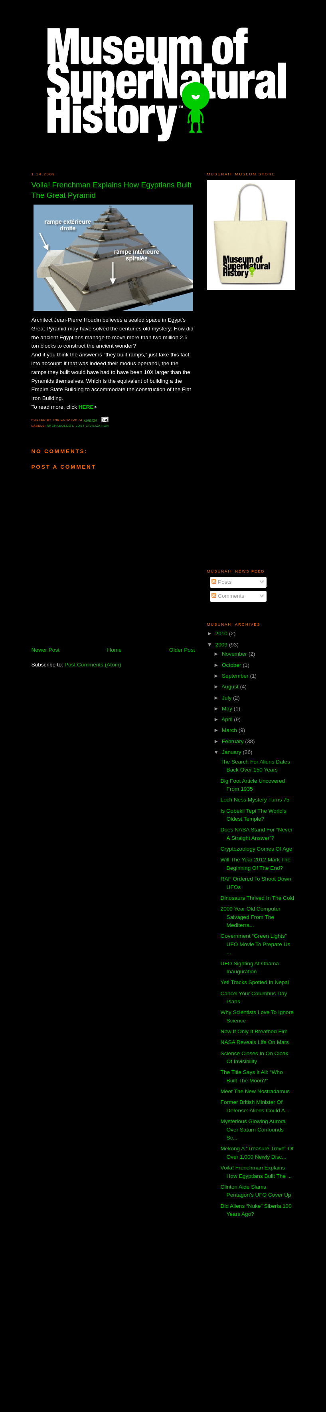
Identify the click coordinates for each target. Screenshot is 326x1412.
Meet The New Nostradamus (255, 1091)
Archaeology (60, 426)
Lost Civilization (92, 426)
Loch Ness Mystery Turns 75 (255, 800)
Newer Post (46, 650)
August (230, 687)
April (227, 719)
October (232, 665)
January (232, 752)
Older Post (182, 650)
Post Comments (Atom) (93, 665)
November (235, 654)
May (228, 709)
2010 (222, 633)
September (236, 676)
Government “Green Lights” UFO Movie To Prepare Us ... (255, 944)
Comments (227, 596)
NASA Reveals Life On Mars (255, 1042)
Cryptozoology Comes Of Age (256, 849)
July (227, 698)
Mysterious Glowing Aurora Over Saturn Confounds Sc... (253, 1129)
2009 (222, 645)
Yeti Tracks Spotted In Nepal (255, 982)
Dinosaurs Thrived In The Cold (257, 898)
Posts (221, 582)
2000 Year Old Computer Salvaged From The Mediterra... (251, 917)
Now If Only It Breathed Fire (254, 1031)
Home (114, 650)
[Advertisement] (231, 429)
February (233, 741)
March (230, 730)
